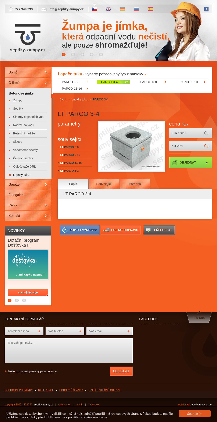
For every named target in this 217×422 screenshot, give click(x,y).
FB (206, 9)
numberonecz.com (201, 404)
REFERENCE (46, 390)
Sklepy (17, 141)
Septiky (18, 108)
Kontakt (14, 215)
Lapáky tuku (79, 99)
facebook (94, 404)
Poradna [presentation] (135, 184)
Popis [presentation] (73, 184)
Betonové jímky (21, 93)
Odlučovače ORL (24, 166)
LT (69, 147)
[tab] (73, 184)
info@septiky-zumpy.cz (66, 9)
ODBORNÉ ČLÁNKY (71, 390)
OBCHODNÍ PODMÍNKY (19, 390)
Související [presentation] (104, 184)
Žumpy (17, 100)
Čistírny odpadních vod (28, 117)
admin (79, 404)
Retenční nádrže (24, 133)
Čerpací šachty (23, 158)
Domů (13, 72)
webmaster (64, 404)
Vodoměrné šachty (25, 150)
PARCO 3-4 (109, 82)
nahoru (199, 317)
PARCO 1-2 (70, 82)
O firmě (13, 83)
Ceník (12, 205)
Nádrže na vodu (23, 125)
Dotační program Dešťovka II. (23, 242)
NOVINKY (16, 231)
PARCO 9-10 (188, 82)
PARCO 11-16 (72, 88)
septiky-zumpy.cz (43, 404)
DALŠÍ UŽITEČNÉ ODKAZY (105, 390)
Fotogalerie (16, 195)
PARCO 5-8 (148, 82)
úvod (63, 99)
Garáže (13, 184)
